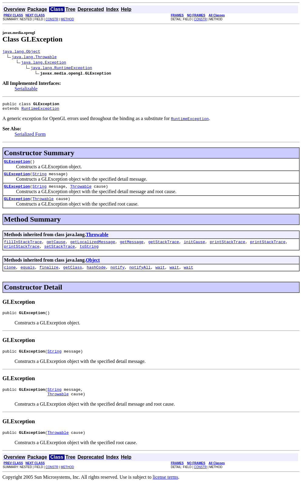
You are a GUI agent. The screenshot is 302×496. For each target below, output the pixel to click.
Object (93, 268)
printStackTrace (227, 249)
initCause (194, 249)
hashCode (96, 276)
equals (28, 276)
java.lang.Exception (43, 63)
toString (89, 254)
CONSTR (51, 19)
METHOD (67, 19)
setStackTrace (59, 254)
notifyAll (140, 276)
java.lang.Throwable (34, 57)
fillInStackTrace (23, 249)
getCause (55, 249)
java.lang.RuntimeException (61, 68)
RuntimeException (40, 111)
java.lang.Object (21, 52)
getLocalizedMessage (92, 249)
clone (10, 276)
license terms (165, 490)
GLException (17, 165)
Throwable (80, 191)
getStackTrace (163, 249)
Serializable (26, 89)
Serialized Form (30, 136)
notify (117, 276)
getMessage (131, 249)
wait (160, 276)
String (39, 178)
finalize (48, 276)
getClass (72, 276)
